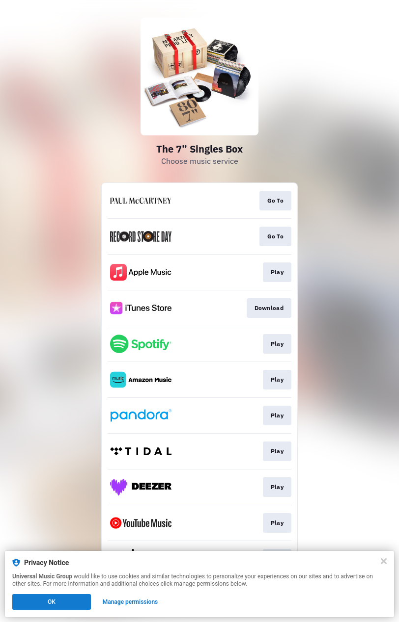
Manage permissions (130, 601)
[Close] (384, 561)
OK (52, 601)
